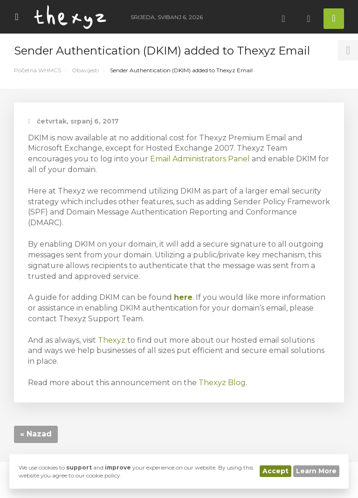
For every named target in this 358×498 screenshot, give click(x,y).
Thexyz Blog (222, 382)
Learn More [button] (316, 471)
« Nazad (36, 433)
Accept (275, 471)
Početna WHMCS (37, 70)
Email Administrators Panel (200, 158)
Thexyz (111, 340)
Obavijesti (85, 70)
